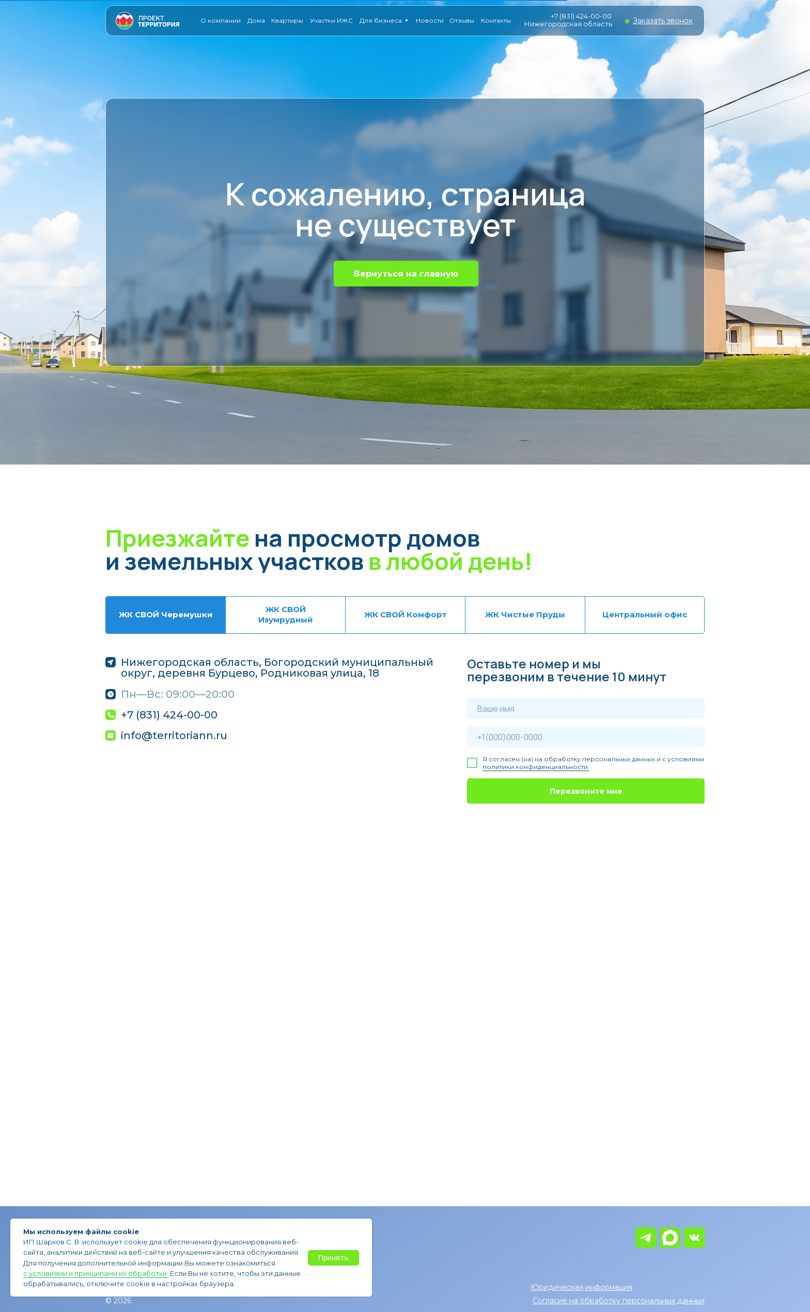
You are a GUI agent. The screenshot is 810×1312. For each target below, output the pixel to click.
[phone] (586, 737)
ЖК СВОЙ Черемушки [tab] (166, 614)
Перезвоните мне (586, 791)
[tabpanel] (405, 730)
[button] (663, 20)
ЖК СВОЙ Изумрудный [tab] (285, 614)
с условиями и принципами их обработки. (95, 1273)
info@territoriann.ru (174, 735)
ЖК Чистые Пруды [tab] (525, 614)
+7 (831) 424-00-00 (581, 16)
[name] (586, 708)
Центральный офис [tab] (644, 614)
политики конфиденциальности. (535, 767)
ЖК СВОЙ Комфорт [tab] (405, 614)
